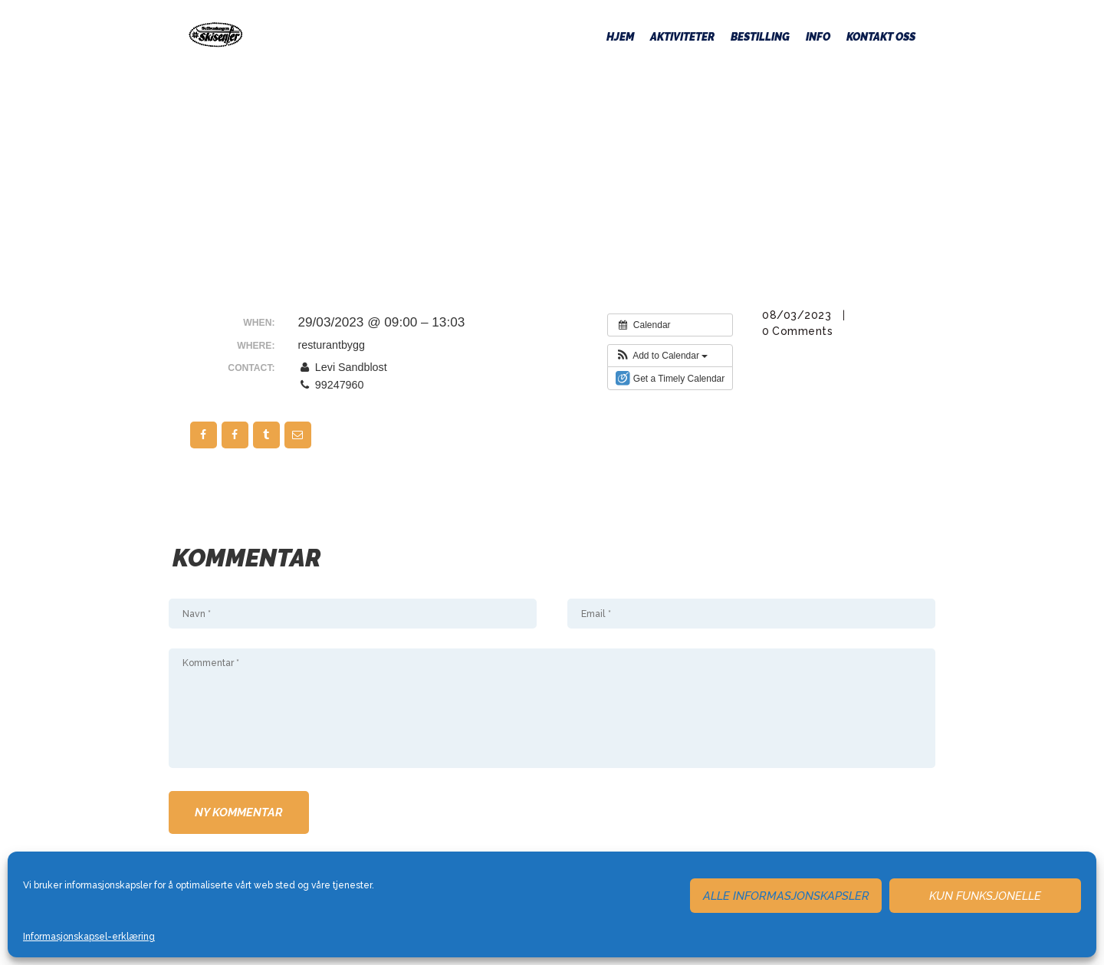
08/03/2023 (796, 315)
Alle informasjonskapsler (786, 896)
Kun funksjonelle (985, 896)
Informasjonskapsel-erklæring (89, 936)
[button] (662, 355)
